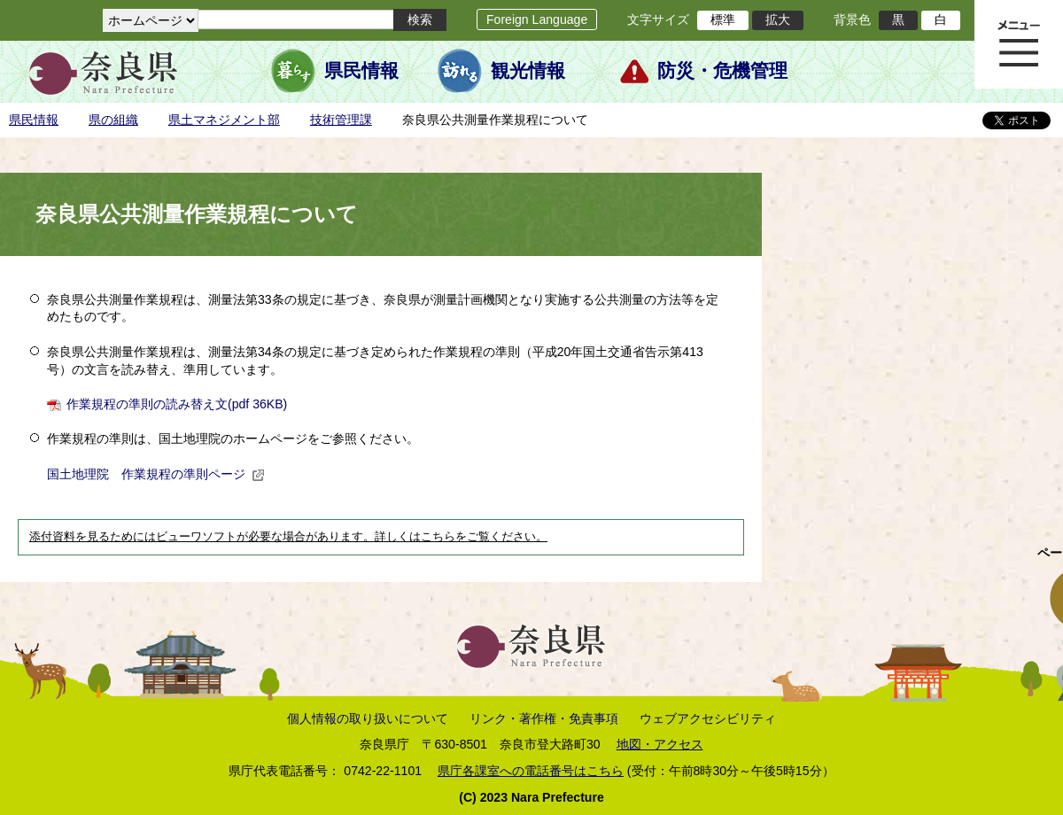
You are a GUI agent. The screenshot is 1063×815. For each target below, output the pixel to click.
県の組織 (113, 120)
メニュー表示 (1018, 44)
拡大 (777, 19)
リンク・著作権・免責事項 (543, 718)
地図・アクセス (660, 744)
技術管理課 (341, 120)
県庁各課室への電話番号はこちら (531, 771)
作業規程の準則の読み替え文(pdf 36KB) (176, 404)
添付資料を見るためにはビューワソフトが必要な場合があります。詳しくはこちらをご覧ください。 (288, 537)
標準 (722, 19)
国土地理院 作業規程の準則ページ (156, 474)
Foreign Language (536, 19)
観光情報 (528, 71)
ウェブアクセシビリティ (708, 718)
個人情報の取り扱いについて (367, 718)
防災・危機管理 (722, 71)
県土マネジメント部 (224, 120)
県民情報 (361, 71)
